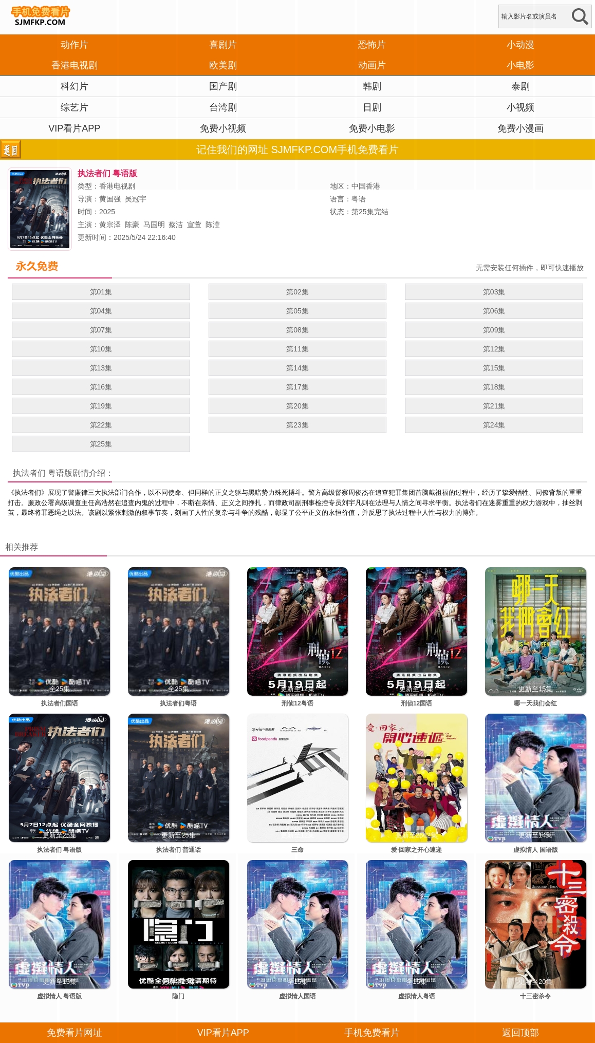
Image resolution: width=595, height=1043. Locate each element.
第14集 (297, 368)
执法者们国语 (59, 703)
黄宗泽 (110, 224)
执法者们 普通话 (178, 849)
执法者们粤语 (178, 703)
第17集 (297, 387)
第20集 (297, 406)
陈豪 (132, 224)
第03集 (494, 292)
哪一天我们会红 (535, 703)
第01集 (101, 292)
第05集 (297, 311)
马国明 (154, 224)
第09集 (494, 330)
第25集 (101, 444)
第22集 (101, 425)
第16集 (101, 387)
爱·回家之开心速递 (416, 849)
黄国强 (110, 199)
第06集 (494, 311)
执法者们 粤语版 (42, 473)
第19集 (101, 406)
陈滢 (213, 224)
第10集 (101, 349)
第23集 (297, 425)
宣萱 (194, 224)
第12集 (494, 349)
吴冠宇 (135, 199)
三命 (297, 849)
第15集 (494, 368)
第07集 (101, 330)
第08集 (297, 330)
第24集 (494, 425)
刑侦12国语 (416, 703)
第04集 (101, 311)
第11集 (297, 349)
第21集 (494, 406)
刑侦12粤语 (297, 703)
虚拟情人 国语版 (535, 849)
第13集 (101, 368)
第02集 (297, 292)
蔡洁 (176, 224)
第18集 (494, 387)
